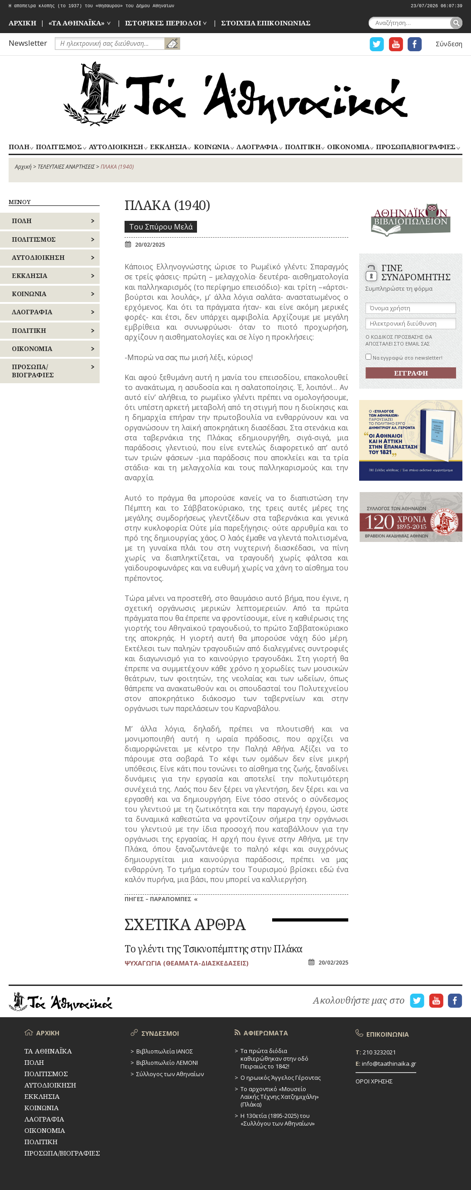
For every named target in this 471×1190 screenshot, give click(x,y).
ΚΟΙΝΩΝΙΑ (212, 147)
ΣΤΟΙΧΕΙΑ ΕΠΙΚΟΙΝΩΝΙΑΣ (266, 22)
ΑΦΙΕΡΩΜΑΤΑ (266, 1033)
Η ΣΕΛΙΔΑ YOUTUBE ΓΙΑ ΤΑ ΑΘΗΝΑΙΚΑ (396, 44)
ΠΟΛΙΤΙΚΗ (302, 147)
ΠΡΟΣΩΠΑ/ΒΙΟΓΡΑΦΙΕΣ (415, 147)
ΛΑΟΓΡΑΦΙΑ (257, 147)
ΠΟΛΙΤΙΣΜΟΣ (59, 147)
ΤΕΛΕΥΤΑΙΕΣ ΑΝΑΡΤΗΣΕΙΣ (66, 167)
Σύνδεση (449, 43)
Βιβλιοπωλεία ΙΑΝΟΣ (164, 1051)
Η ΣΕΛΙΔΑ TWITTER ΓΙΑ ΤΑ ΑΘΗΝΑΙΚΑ (377, 44)
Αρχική (23, 167)
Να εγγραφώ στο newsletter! (403, 357)
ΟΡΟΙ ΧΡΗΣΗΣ (374, 1081)
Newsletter (28, 43)
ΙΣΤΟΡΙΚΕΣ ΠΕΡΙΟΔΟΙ (163, 22)
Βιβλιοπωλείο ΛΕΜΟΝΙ (167, 1062)
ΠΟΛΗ (19, 147)
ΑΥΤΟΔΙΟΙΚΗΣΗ (116, 147)
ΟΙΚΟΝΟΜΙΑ (348, 147)
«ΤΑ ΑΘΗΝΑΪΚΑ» (76, 22)
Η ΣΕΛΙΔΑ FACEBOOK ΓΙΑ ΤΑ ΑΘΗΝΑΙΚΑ (415, 44)
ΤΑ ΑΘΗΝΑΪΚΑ (235, 94)
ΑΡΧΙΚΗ (22, 22)
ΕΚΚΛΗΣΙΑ (168, 147)
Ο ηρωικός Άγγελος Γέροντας (280, 1077)
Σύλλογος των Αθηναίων (170, 1074)
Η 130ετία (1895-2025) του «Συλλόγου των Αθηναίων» (277, 1119)
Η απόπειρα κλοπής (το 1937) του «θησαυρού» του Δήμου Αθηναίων (91, 6)
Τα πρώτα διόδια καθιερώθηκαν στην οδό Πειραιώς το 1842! (274, 1058)
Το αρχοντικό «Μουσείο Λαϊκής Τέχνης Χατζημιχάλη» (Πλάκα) (279, 1096)
